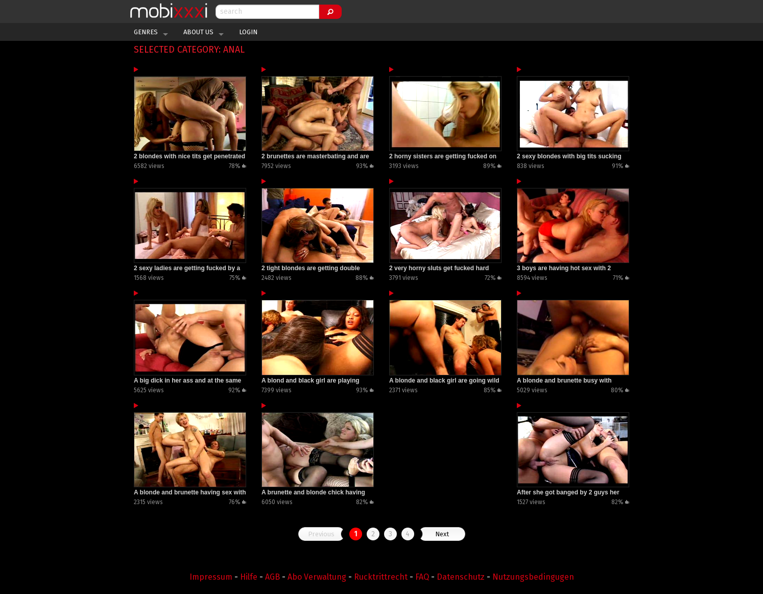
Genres (146, 32)
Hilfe (248, 577)
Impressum (210, 577)
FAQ (422, 577)
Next (442, 534)
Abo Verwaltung (317, 577)
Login (248, 32)
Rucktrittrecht (381, 577)
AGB (272, 577)
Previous (321, 534)
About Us (198, 32)
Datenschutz (461, 577)
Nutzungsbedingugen (533, 577)
